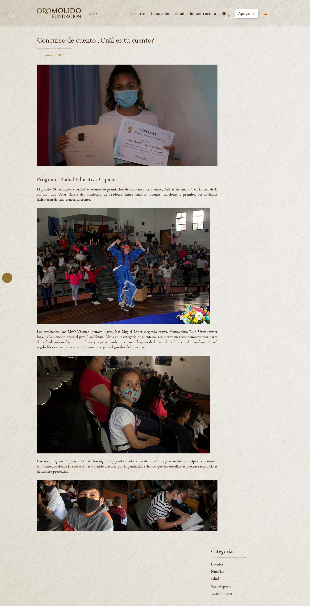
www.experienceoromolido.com (172, 581)
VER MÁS (95, 587)
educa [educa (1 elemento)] (228, 117)
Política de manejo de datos (167, 564)
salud (225, 69)
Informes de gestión (161, 556)
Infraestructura (203, 14)
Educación (160, 14)
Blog (225, 14)
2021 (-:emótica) (228, 594)
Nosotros (137, 14)
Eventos (227, 55)
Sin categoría (231, 77)
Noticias (227, 62)
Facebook (214, 558)
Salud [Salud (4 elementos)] (258, 128)
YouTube (235, 558)
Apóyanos (246, 13)
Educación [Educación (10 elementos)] (247, 117)
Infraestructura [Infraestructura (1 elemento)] (235, 128)
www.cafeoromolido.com (166, 572)
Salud (179, 14)
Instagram (225, 558)
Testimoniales (232, 84)
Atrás (7, 278)
